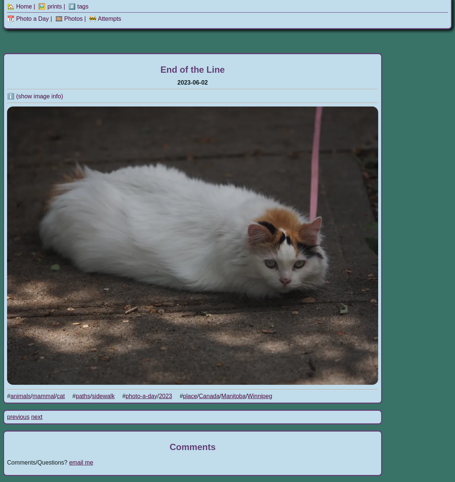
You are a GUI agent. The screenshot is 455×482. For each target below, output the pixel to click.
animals (20, 396)
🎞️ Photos (69, 19)
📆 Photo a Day (28, 19)
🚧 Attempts (105, 19)
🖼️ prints (50, 6)
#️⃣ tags (78, 6)
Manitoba (233, 396)
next (36, 417)
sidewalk (103, 396)
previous (18, 417)
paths (83, 396)
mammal (44, 396)
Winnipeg (260, 396)
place (190, 396)
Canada (209, 396)
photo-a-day (141, 396)
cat (61, 396)
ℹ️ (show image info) (35, 96)
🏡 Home (19, 6)
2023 (165, 396)
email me (81, 462)
